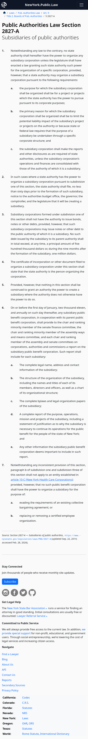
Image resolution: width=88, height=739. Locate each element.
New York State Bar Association (26, 608)
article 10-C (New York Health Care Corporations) (42, 479)
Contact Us (8, 675)
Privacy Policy (10, 690)
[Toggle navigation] (81, 5)
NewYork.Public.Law (41, 5)
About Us (7, 664)
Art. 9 (46, 12)
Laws (12, 12)
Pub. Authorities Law (29, 12)
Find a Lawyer (10, 654)
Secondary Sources (13, 685)
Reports (7, 680)
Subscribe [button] (10, 581)
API (4, 669)
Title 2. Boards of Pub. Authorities (24, 16)
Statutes (27, 708)
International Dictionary (54, 734)
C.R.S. (25, 703)
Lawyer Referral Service (31, 616)
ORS (31, 723)
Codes (26, 697)
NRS (24, 713)
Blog (4, 659)
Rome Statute (30, 734)
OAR (24, 723)
